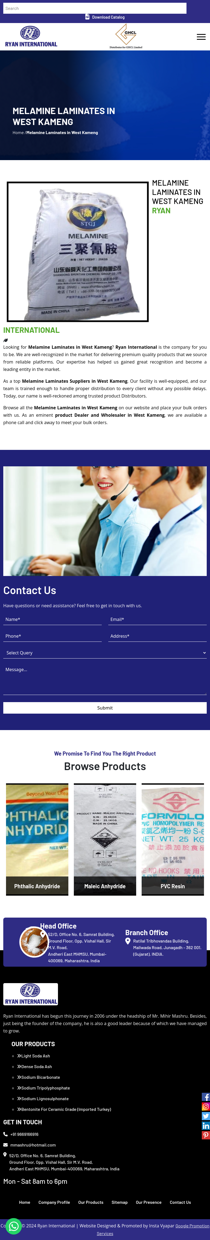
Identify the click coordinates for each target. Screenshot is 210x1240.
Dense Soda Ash (34, 1066)
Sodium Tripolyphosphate (43, 1087)
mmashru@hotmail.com (29, 1144)
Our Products (90, 1202)
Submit (105, 708)
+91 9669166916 (21, 1134)
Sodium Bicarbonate (38, 1077)
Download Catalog (104, 17)
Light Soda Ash (33, 1055)
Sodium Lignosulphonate (43, 1098)
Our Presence (149, 1202)
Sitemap (120, 1202)
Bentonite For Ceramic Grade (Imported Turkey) (64, 1109)
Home (24, 1202)
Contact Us (180, 1202)
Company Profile (54, 1202)
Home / (19, 132)
